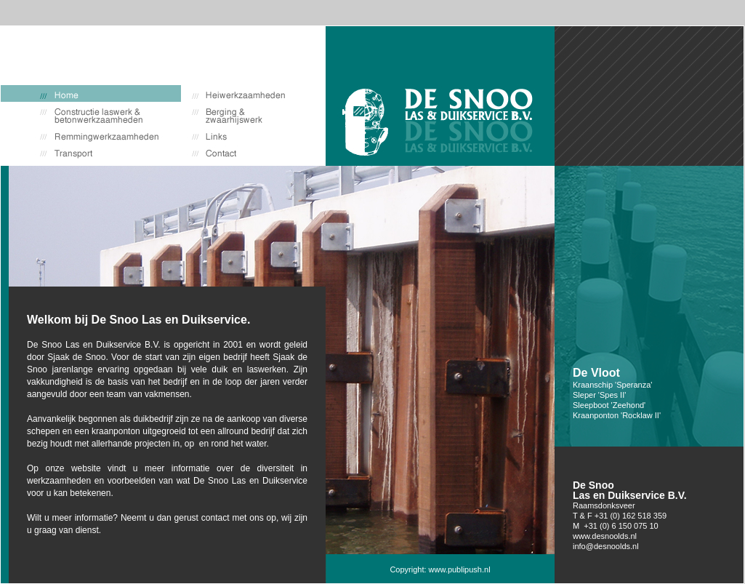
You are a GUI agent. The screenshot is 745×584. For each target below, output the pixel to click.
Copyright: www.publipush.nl (440, 569)
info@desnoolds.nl (606, 546)
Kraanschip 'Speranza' (612, 384)
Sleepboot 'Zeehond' (609, 405)
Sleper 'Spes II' (599, 395)
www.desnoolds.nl (605, 536)
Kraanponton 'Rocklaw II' (617, 415)
